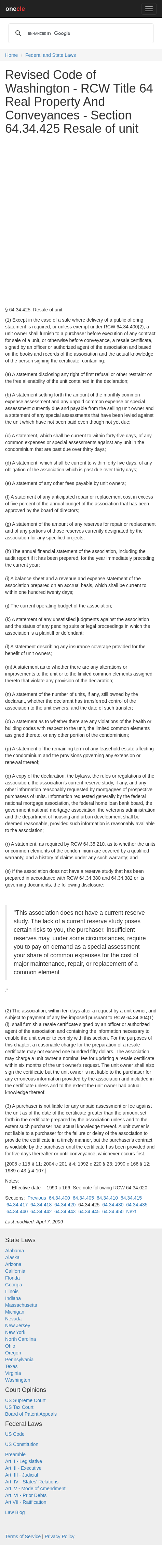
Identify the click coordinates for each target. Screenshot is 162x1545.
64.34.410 (107, 1198)
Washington (17, 1380)
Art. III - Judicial (21, 1475)
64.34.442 (41, 1211)
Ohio (10, 1346)
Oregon (13, 1352)
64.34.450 (112, 1211)
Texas (11, 1366)
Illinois (11, 1291)
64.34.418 (41, 1204)
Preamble (15, 1454)
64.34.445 (88, 1211)
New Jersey (17, 1325)
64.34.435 (136, 1204)
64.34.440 (17, 1211)
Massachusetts (21, 1305)
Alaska (12, 1257)
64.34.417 (17, 1204)
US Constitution (21, 1444)
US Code (15, 1434)
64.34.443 (65, 1211)
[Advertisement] (81, 221)
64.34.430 (112, 1204)
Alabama (14, 1250)
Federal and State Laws (50, 55)
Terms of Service (23, 1536)
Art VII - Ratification (25, 1502)
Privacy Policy (60, 1536)
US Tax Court (19, 1407)
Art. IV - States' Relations (31, 1481)
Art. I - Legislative (23, 1461)
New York (15, 1332)
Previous (36, 1198)
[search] (80, 33)
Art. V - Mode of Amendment (35, 1488)
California (15, 1271)
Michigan (14, 1312)
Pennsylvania (19, 1359)
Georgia (13, 1284)
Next (131, 1211)
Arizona (13, 1264)
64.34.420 (65, 1204)
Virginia (13, 1373)
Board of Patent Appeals (31, 1414)
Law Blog (15, 1512)
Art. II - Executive (23, 1468)
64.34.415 (131, 1198)
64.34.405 (83, 1198)
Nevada (13, 1318)
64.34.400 (59, 1198)
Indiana (13, 1298)
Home (11, 55)
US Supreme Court (25, 1400)
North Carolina (20, 1339)
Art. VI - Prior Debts (25, 1495)
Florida (12, 1278)
